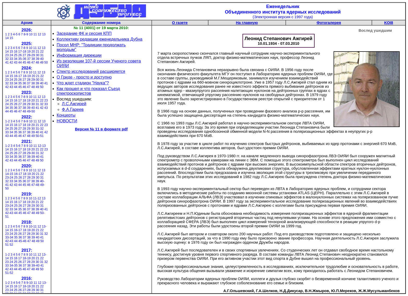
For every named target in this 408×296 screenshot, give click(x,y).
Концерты (66, 115)
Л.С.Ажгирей (74, 104)
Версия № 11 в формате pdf (101, 129)
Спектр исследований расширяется (91, 71)
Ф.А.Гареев (73, 109)
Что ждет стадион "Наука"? (83, 83)
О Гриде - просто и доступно (84, 77)
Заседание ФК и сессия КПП (84, 33)
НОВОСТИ (67, 121)
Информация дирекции (79, 55)
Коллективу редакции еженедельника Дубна (99, 39)
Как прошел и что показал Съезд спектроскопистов (88, 91)
